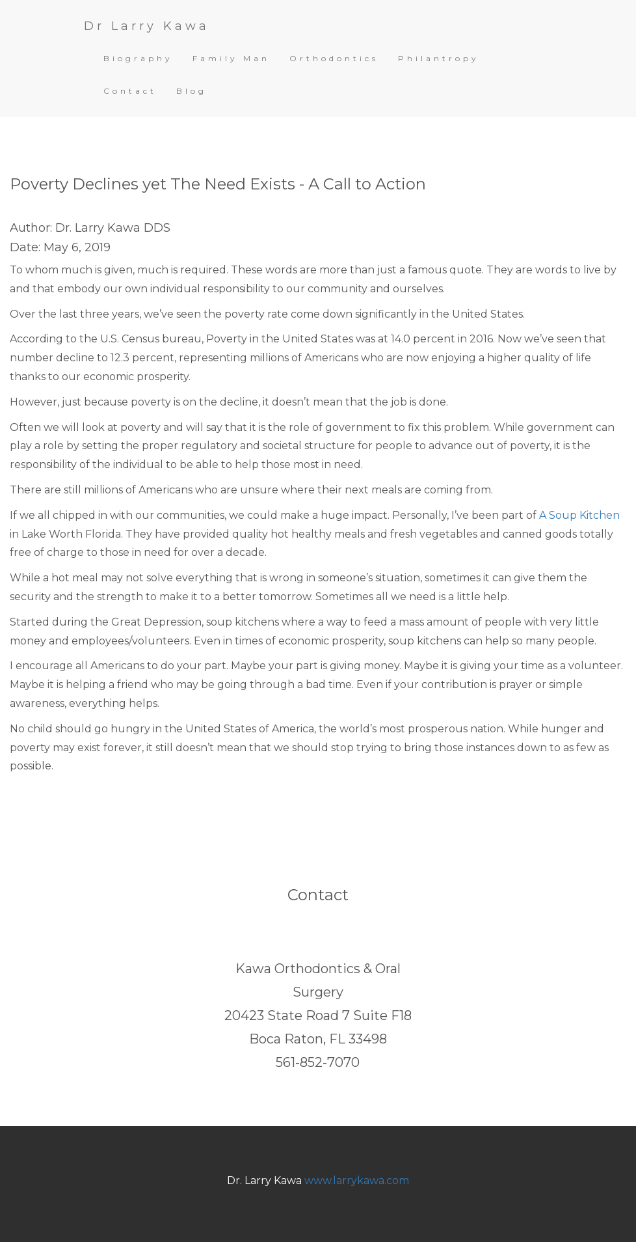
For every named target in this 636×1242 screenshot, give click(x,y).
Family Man (231, 58)
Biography (138, 58)
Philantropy (438, 58)
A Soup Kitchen (579, 515)
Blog (191, 91)
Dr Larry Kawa (146, 26)
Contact (130, 91)
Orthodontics (333, 58)
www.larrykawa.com (356, 1180)
